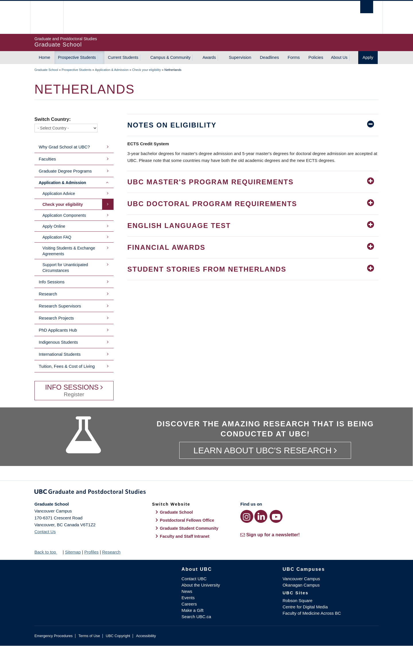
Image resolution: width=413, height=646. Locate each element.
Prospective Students (77, 57)
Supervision (240, 57)
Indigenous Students (58, 342)
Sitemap (73, 552)
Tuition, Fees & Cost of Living (67, 366)
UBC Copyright (118, 636)
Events (188, 597)
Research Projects (56, 318)
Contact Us (45, 531)
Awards (209, 57)
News (187, 591)
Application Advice (58, 193)
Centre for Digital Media (305, 606)
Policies (315, 57)
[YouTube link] (276, 516)
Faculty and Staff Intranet (184, 536)
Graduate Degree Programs (65, 171)
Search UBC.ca (196, 616)
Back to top (47, 552)
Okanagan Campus (301, 585)
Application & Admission (111, 69)
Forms (294, 57)
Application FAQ (56, 237)
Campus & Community (170, 57)
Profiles (91, 552)
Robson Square (297, 600)
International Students (60, 354)
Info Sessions (52, 281)
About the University (201, 585)
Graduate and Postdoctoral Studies (206, 492)
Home (44, 57)
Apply (368, 57)
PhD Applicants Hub (58, 330)
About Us (339, 57)
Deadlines (269, 57)
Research (48, 293)
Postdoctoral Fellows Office (187, 520)
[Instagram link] (246, 516)
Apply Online (53, 226)
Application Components (64, 215)
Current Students (123, 57)
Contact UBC (194, 578)
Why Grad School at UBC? (64, 146)
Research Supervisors (60, 305)
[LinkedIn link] (260, 516)
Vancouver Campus (301, 578)
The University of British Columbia (46, 17)
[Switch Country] (66, 128)
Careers (189, 603)
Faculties (47, 158)
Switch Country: (52, 119)
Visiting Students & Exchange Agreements (68, 251)
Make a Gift (193, 610)
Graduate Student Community (189, 528)
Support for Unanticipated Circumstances (65, 267)
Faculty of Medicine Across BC (312, 613)
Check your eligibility (146, 69)
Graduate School (46, 69)
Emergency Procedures (53, 636)
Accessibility (146, 636)
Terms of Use (89, 636)
